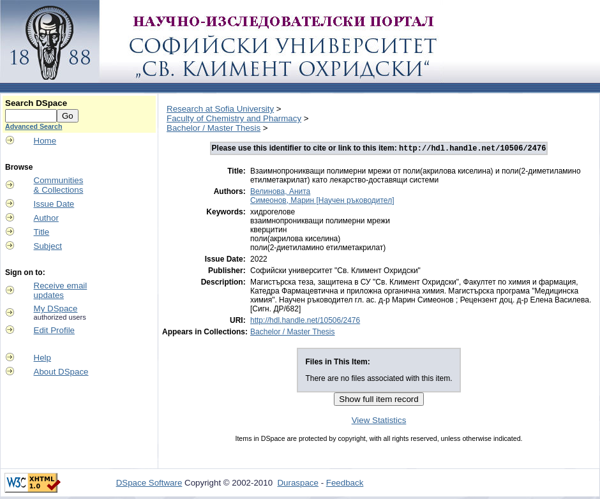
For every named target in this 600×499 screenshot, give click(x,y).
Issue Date (54, 204)
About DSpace (61, 371)
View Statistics (379, 421)
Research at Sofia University (220, 109)
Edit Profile (54, 330)
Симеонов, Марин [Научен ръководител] (322, 201)
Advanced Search (33, 126)
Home (45, 140)
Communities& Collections (59, 185)
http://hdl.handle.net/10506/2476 (305, 321)
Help (42, 357)
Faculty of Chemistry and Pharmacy (234, 118)
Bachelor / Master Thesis (213, 128)
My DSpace (56, 308)
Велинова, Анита (280, 192)
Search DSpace (36, 103)
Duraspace (297, 484)
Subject (48, 246)
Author (46, 218)
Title (42, 232)
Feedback (345, 484)
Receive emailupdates (60, 290)
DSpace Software (149, 484)
